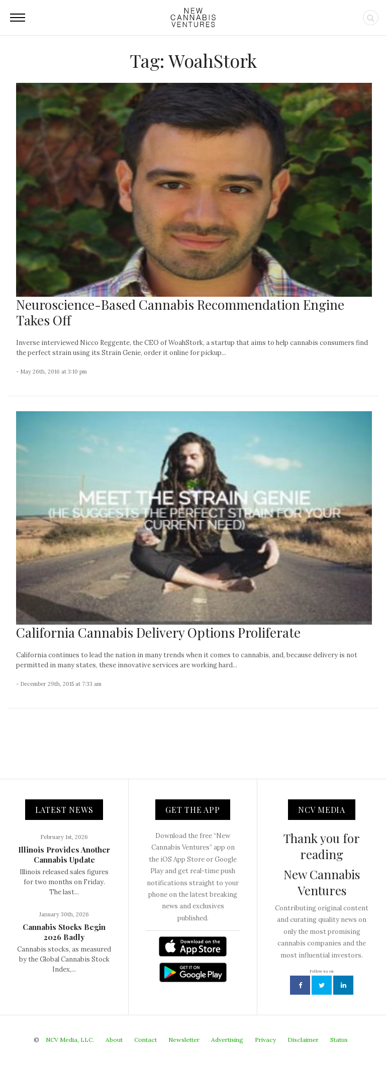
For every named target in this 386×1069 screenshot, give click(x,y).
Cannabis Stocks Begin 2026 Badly (64, 932)
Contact (145, 1039)
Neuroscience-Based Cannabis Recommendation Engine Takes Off (180, 312)
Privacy (265, 1039)
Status (339, 1039)
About (114, 1039)
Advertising (227, 1039)
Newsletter (184, 1039)
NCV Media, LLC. (70, 1039)
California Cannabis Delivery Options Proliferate (158, 632)
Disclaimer (303, 1039)
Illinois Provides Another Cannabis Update (64, 855)
